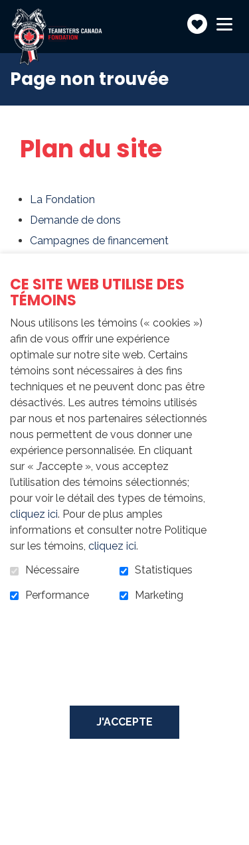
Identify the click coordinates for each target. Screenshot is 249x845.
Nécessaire (52, 570)
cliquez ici (34, 514)
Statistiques (164, 570)
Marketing (159, 595)
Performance (57, 595)
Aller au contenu (10, 10)
